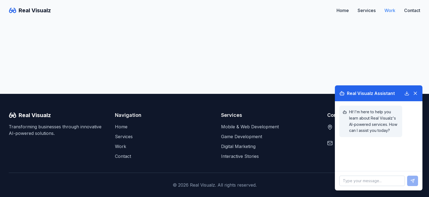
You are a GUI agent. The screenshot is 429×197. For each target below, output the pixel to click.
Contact (412, 10)
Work (389, 10)
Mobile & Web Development (250, 126)
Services (367, 10)
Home (343, 10)
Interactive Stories (240, 156)
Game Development (241, 136)
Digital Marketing (238, 146)
